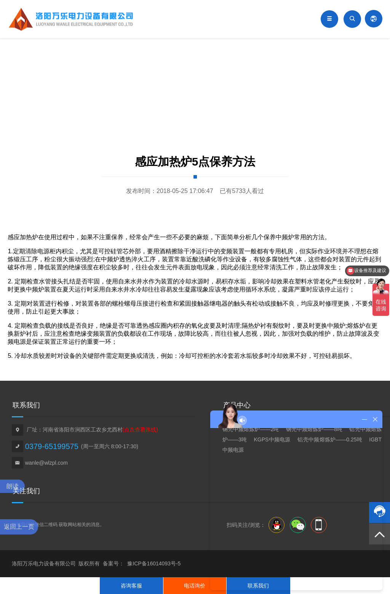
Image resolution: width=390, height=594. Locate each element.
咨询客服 (131, 586)
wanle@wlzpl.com (46, 463)
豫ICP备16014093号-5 (154, 563)
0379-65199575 (51, 446)
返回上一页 (19, 526)
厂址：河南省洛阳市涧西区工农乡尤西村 (92, 430)
